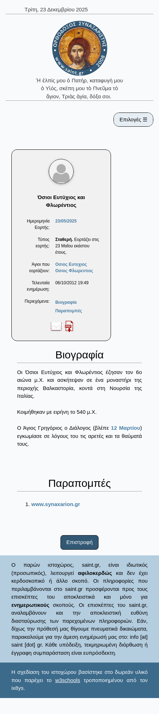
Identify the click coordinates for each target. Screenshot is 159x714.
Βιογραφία (65, 302)
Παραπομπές (68, 310)
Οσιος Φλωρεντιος (74, 270)
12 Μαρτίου (125, 428)
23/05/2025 (65, 221)
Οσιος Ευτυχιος (71, 264)
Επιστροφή (80, 542)
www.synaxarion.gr (55, 504)
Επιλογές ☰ (133, 119)
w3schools (67, 680)
